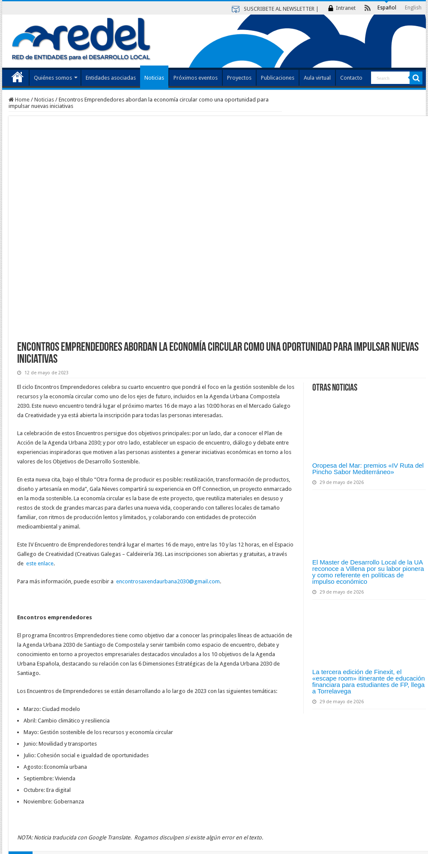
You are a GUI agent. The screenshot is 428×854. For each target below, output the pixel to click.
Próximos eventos (196, 78)
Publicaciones (277, 78)
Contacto (351, 78)
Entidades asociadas (111, 78)
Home (19, 99)
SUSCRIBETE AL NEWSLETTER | (281, 9)
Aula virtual (317, 78)
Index (17, 77)
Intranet (346, 8)
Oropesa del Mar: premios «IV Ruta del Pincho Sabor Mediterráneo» (368, 468)
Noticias (154, 78)
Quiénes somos (53, 78)
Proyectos (239, 78)
